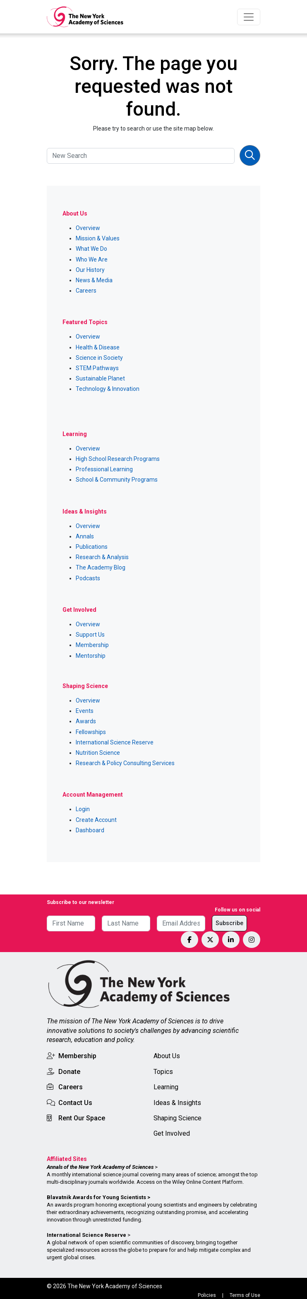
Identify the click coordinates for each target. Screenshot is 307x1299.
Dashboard (90, 830)
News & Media (94, 280)
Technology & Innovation (107, 388)
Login (83, 809)
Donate (69, 1072)
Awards (86, 721)
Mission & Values (98, 238)
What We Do (91, 248)
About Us (167, 1056)
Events (85, 711)
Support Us (90, 634)
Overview (88, 228)
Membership (92, 645)
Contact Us (75, 1103)
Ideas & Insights (177, 1103)
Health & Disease (98, 347)
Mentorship (91, 655)
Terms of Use (245, 1295)
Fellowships (91, 732)
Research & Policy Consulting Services (125, 763)
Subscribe (229, 923)
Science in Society (99, 357)
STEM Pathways (97, 368)
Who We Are (92, 259)
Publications (92, 546)
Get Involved (172, 1133)
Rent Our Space (81, 1118)
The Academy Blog (100, 567)
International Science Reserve (115, 742)
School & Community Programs (117, 479)
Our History (90, 270)
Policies (207, 1295)
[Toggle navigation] (248, 17)
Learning (166, 1087)
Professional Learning (104, 469)
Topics (163, 1072)
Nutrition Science (98, 752)
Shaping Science (177, 1118)
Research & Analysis (102, 557)
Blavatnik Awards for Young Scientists (96, 1197)
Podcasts (88, 578)
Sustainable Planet (100, 378)
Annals (85, 536)
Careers (86, 290)
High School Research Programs (118, 459)
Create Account (96, 820)
